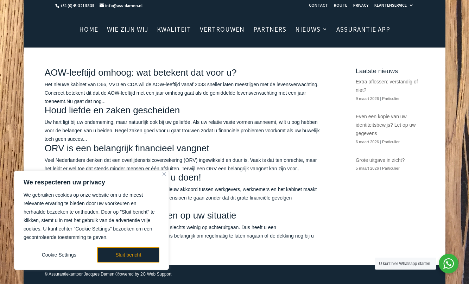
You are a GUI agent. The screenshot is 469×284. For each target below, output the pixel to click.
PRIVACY (360, 5)
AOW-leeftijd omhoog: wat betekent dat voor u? (141, 72)
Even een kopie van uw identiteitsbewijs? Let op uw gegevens (386, 125)
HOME (88, 30)
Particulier (391, 98)
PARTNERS (269, 30)
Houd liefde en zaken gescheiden (112, 110)
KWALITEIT (174, 30)
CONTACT (318, 5)
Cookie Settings (59, 255)
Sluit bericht (128, 255)
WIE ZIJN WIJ (127, 30)
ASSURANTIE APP (363, 30)
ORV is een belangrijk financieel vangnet (127, 148)
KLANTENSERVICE (390, 5)
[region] (91, 220)
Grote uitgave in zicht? (380, 160)
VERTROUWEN (222, 30)
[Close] (164, 174)
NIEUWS (308, 30)
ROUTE (340, 5)
